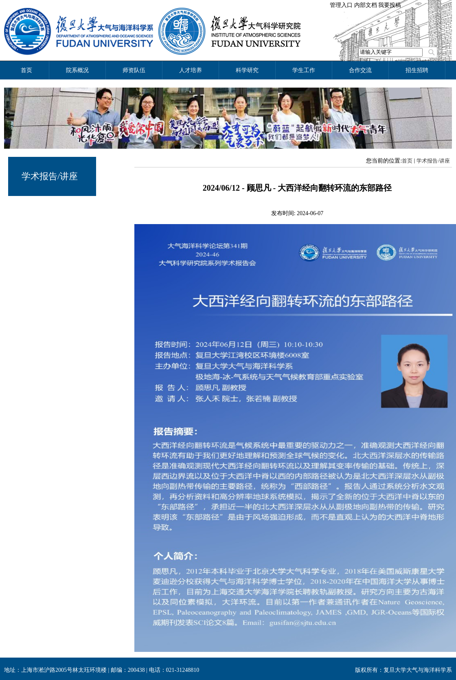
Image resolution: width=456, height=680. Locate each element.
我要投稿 (389, 5)
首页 (407, 161)
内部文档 (365, 5)
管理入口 (341, 5)
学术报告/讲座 (50, 176)
